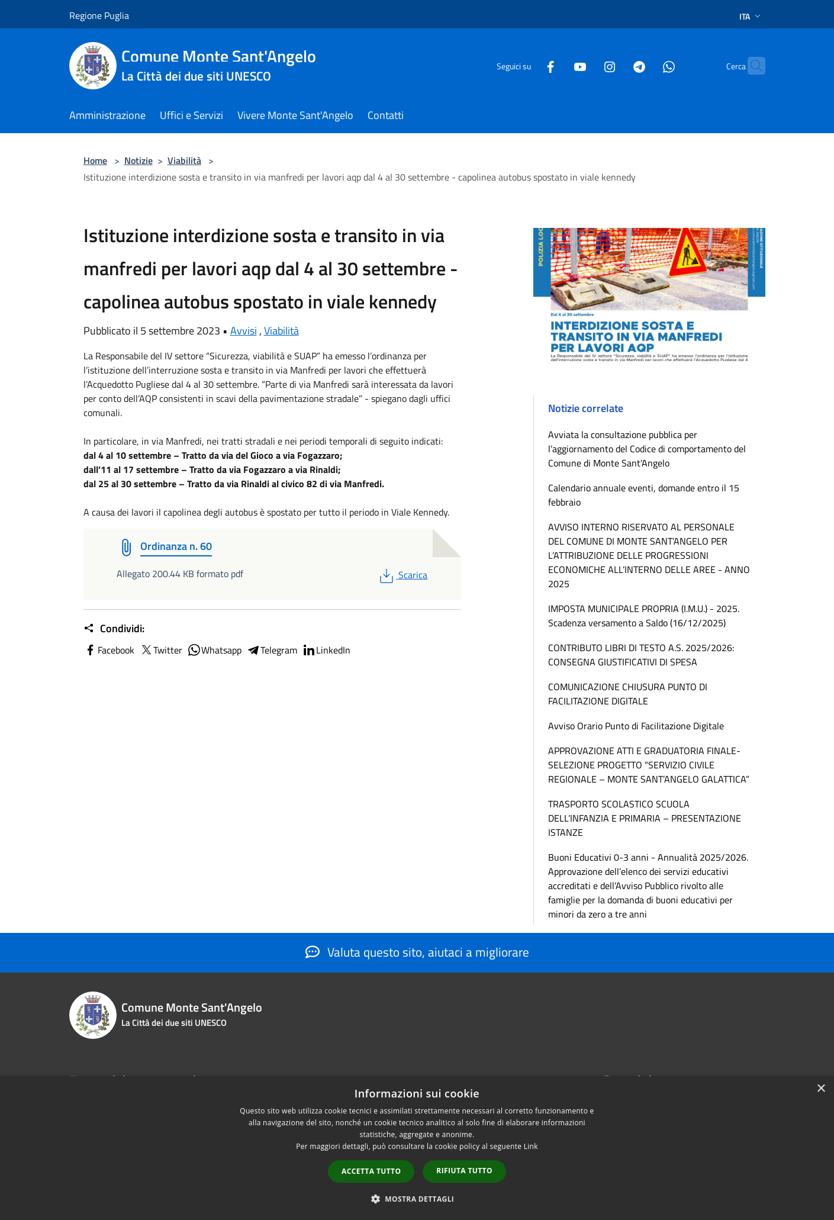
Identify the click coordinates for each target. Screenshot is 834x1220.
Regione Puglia (99, 15)
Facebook (108, 650)
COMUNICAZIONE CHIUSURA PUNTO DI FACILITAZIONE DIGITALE (627, 694)
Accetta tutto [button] (371, 1171)
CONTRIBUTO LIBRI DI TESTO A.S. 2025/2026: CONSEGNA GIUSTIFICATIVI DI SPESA (641, 654)
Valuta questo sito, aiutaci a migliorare (417, 951)
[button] (417, 1199)
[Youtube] (557, 65)
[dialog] (417, 1148)
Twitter (160, 650)
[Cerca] (751, 65)
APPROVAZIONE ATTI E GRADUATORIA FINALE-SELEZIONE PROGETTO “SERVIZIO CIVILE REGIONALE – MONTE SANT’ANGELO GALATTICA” (648, 764)
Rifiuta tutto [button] (464, 1171)
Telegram (271, 650)
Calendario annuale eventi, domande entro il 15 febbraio (643, 495)
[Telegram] (616, 65)
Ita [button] (751, 16)
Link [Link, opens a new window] (531, 1146)
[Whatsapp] (646, 65)
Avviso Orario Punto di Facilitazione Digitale (636, 726)
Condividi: (113, 628)
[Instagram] (586, 65)
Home (95, 160)
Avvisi (243, 331)
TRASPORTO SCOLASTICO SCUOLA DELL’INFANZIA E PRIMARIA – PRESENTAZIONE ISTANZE (644, 818)
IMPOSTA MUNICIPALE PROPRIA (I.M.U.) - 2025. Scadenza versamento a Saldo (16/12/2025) (643, 615)
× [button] (820, 1088)
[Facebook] (527, 65)
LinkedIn (326, 650)
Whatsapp (214, 650)
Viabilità (184, 160)
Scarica (402, 575)
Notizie (138, 160)
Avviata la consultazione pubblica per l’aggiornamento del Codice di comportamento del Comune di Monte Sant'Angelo (647, 448)
